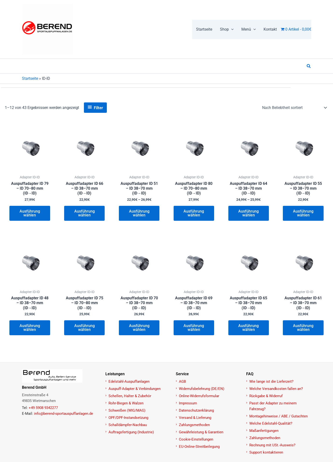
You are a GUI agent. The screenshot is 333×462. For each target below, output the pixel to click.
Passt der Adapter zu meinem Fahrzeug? (273, 406)
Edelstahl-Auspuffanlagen (129, 381)
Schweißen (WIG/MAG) (127, 410)
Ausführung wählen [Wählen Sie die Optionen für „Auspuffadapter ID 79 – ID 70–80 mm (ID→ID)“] (30, 213)
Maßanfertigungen (264, 431)
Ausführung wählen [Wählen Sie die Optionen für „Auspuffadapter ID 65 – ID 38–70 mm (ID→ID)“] (248, 329)
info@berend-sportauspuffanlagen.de (63, 413)
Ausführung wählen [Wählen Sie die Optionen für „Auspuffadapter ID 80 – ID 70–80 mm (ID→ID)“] (193, 213)
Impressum (188, 403)
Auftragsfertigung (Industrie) (131, 432)
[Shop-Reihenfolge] (294, 108)
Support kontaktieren (266, 452)
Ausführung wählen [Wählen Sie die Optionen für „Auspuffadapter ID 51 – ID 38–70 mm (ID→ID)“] (139, 213)
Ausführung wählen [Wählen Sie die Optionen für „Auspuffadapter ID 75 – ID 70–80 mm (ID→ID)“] (84, 329)
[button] (231, 29)
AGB (182, 381)
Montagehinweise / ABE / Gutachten (278, 416)
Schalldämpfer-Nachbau (128, 425)
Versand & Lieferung (195, 417)
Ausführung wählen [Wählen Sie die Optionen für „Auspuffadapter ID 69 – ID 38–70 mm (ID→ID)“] (193, 329)
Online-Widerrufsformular (199, 396)
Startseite (30, 78)
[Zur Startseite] (61, 376)
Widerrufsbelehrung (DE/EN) (201, 389)
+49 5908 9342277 (43, 408)
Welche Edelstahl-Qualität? (270, 423)
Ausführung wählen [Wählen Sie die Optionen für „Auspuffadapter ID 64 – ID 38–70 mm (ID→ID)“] (248, 213)
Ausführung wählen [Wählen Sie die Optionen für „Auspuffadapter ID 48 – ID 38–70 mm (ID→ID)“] (30, 329)
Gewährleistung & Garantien (201, 432)
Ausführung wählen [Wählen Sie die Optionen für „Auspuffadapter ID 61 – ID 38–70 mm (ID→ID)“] (303, 329)
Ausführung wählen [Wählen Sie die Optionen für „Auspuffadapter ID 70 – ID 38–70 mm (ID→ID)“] (139, 329)
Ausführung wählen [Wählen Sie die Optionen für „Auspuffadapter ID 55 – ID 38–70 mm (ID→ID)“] (303, 213)
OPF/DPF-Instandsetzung (128, 417)
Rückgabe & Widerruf (266, 396)
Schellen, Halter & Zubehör (130, 396)
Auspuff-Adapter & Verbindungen (135, 389)
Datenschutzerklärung (196, 410)
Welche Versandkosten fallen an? (276, 389)
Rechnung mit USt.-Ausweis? (272, 445)
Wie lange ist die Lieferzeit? (271, 381)
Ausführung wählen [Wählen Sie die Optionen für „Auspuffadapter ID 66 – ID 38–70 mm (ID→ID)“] (84, 213)
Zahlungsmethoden (194, 425)
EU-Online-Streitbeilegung (199, 446)
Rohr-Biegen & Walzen (126, 403)
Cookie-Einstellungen (196, 439)
